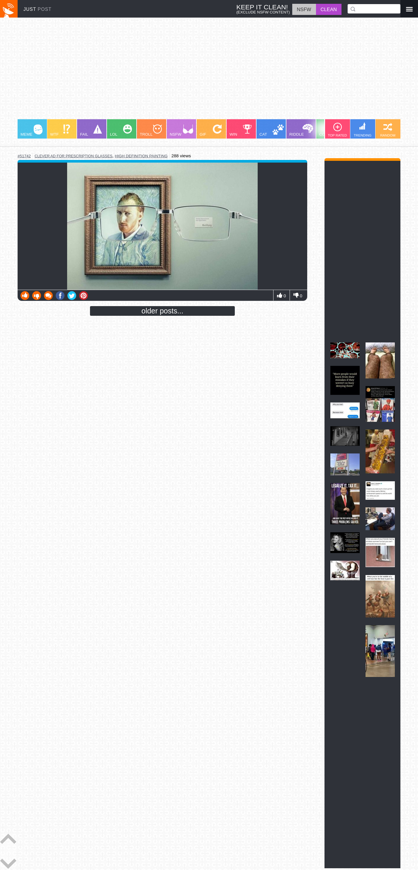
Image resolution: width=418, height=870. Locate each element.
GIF (211, 130)
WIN (241, 130)
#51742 (24, 156)
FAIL (91, 130)
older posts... (162, 311)
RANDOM (387, 130)
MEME (32, 130)
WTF (60, 130)
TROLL (151, 130)
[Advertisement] (193, 71)
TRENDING (363, 129)
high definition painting (141, 156)
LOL (121, 130)
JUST (37, 9)
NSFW (181, 130)
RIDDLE (301, 130)
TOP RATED (337, 130)
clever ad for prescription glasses (73, 156)
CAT (271, 130)
